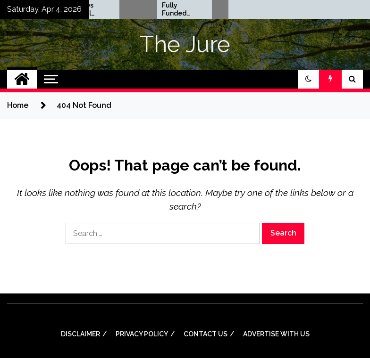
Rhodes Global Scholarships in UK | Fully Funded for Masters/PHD (154, 9)
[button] (308, 79)
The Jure (185, 44)
